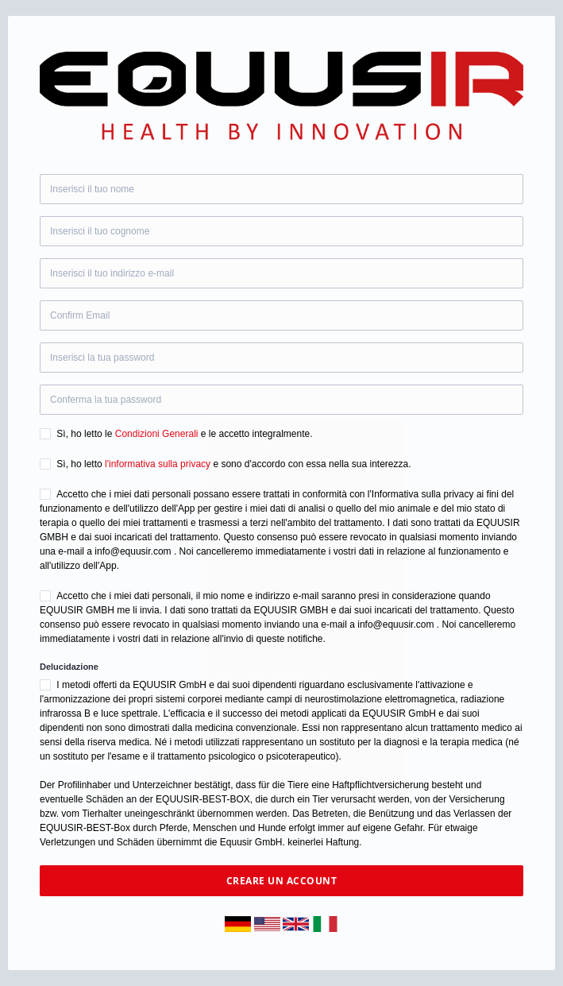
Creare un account (281, 880)
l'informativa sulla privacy (157, 464)
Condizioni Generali (157, 433)
